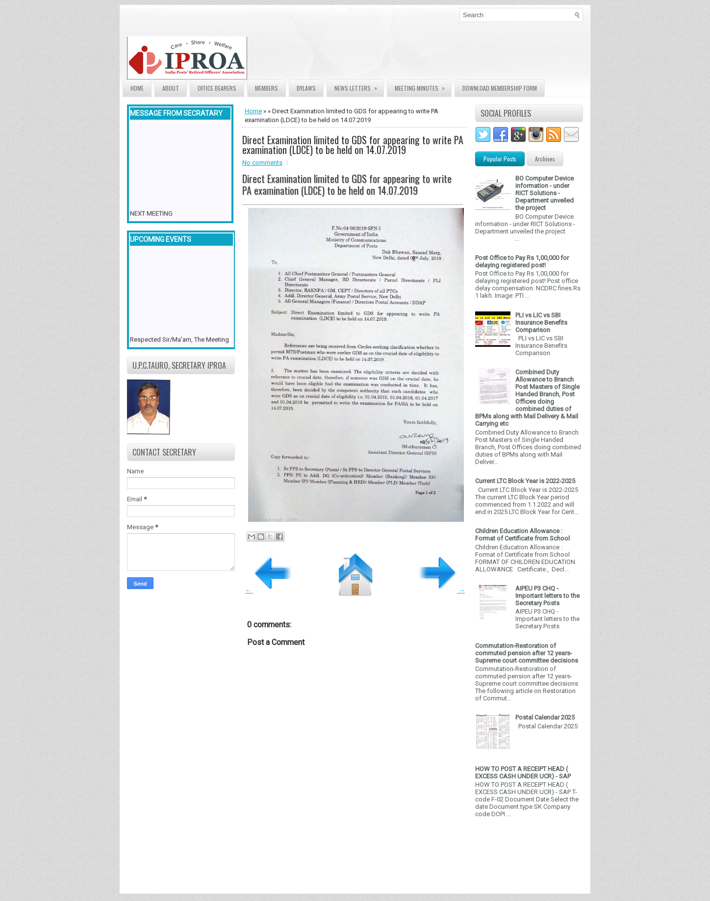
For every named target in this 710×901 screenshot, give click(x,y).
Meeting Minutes (423, 86)
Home (137, 88)
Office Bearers (217, 88)
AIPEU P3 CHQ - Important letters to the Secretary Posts (547, 596)
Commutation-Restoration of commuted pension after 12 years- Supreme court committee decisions (526, 653)
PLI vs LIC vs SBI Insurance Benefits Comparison (541, 322)
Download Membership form (499, 88)
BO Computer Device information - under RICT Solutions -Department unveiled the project (544, 193)
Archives (545, 158)
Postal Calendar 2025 (545, 717)
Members (266, 88)
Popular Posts (499, 158)
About (170, 88)
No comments (262, 162)
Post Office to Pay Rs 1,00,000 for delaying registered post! (522, 261)
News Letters (358, 86)
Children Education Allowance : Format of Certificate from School (522, 534)
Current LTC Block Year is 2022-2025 (525, 481)
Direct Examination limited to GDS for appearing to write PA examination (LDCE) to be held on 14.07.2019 (352, 144)
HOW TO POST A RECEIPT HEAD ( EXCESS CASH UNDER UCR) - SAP (523, 772)
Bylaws (306, 88)
